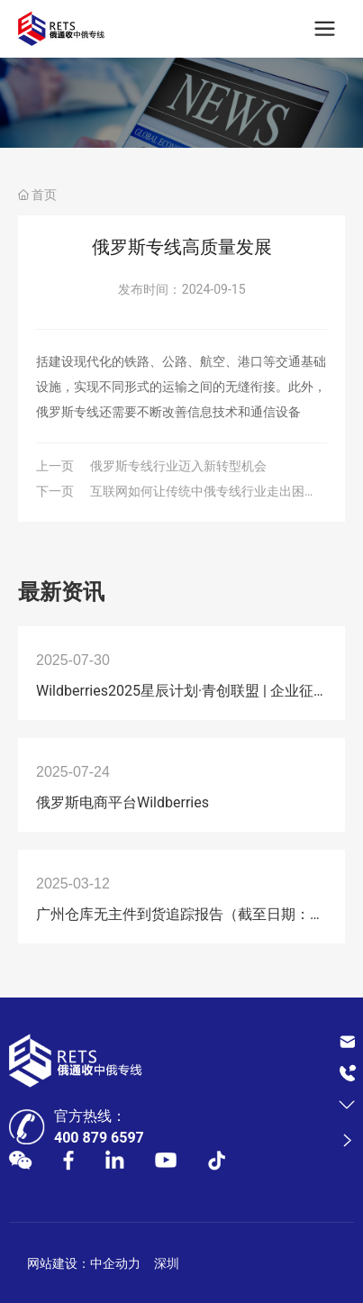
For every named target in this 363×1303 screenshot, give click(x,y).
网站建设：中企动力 (84, 1263)
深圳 (166, 1263)
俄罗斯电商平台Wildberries (122, 802)
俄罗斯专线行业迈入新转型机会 (178, 466)
